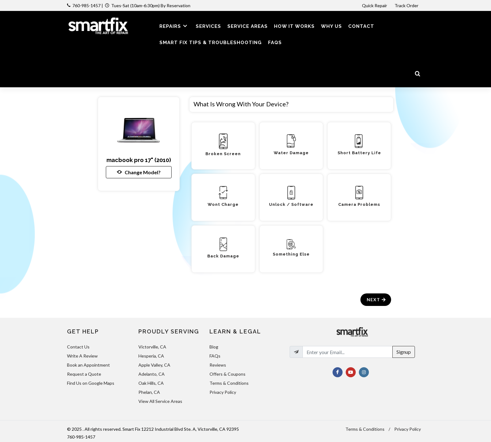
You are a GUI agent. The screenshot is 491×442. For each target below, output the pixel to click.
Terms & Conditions (229, 383)
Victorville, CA (152, 346)
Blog (213, 346)
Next (376, 299)
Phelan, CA (149, 392)
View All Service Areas (160, 401)
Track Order (407, 5)
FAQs (214, 355)
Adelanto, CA (151, 374)
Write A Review (82, 355)
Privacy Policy (222, 392)
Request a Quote (84, 374)
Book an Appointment (88, 365)
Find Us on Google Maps (90, 383)
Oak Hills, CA (151, 383)
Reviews (217, 365)
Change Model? (139, 172)
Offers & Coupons (227, 374)
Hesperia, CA (151, 355)
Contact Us (78, 346)
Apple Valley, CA (154, 365)
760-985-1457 (86, 5)
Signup (403, 352)
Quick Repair (374, 5)
